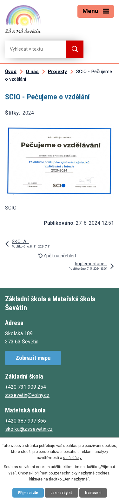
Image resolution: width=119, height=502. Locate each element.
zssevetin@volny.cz (27, 395)
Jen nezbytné (61, 493)
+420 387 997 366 (25, 421)
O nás (32, 71)
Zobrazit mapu (33, 358)
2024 (28, 113)
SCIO (11, 208)
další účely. (72, 457)
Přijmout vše (28, 493)
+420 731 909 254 (25, 387)
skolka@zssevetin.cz (29, 429)
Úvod (11, 71)
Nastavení (93, 493)
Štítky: (12, 113)
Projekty (57, 71)
